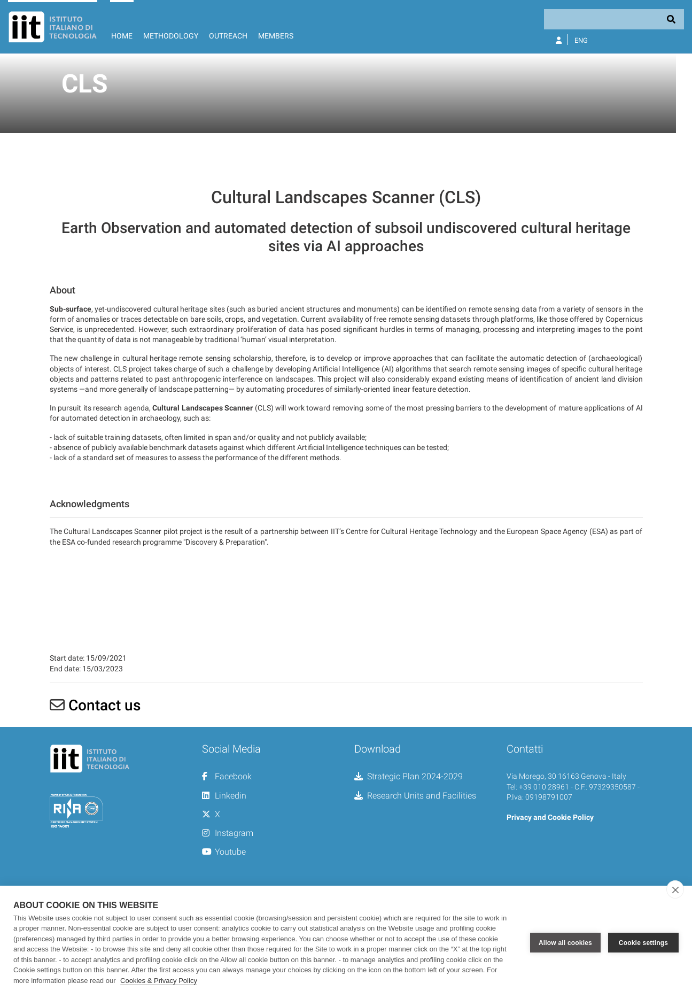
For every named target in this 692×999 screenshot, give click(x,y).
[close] (675, 889)
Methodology (170, 36)
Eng (581, 40)
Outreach (228, 36)
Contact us (104, 794)
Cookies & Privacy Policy (158, 981)
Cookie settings (643, 942)
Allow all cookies (565, 942)
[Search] (614, 19)
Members (275, 36)
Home (122, 36)
